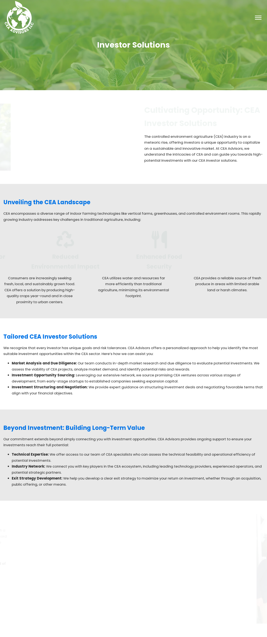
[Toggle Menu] (258, 18)
